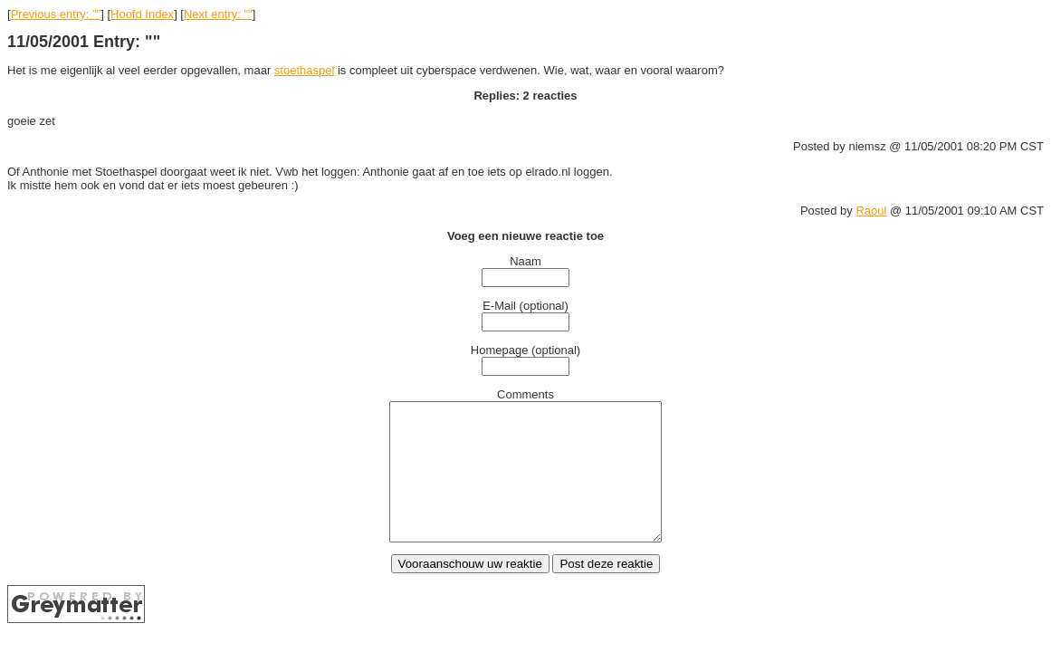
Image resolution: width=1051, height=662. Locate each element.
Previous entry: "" (56, 14)
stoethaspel (304, 70)
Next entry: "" (218, 14)
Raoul (870, 210)
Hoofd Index (142, 14)
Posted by (827, 210)
